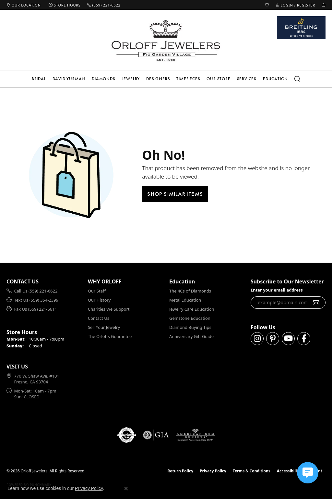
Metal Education (185, 300)
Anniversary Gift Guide (191, 336)
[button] (267, 5)
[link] (23, 5)
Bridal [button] (39, 78)
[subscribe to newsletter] (316, 302)
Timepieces (188, 78)
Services (246, 78)
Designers (158, 78)
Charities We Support (108, 309)
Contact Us (98, 318)
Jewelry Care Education (191, 309)
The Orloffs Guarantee (110, 336)
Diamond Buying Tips (190, 327)
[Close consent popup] (126, 489)
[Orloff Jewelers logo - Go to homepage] (166, 40)
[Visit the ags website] (195, 435)
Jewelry (131, 78)
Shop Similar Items (175, 193)
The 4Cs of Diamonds (190, 291)
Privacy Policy (213, 471)
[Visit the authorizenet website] (127, 435)
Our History (99, 300)
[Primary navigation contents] (166, 78)
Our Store (218, 78)
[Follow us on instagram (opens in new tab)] (257, 338)
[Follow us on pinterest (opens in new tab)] (272, 338)
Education (275, 78)
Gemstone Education (189, 318)
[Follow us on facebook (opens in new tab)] (303, 338)
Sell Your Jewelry (104, 327)
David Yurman (69, 78)
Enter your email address (277, 290)
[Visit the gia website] (156, 435)
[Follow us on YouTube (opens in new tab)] (288, 338)
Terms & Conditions (251, 471)
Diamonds (103, 78)
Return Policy (181, 471)
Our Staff (97, 291)
